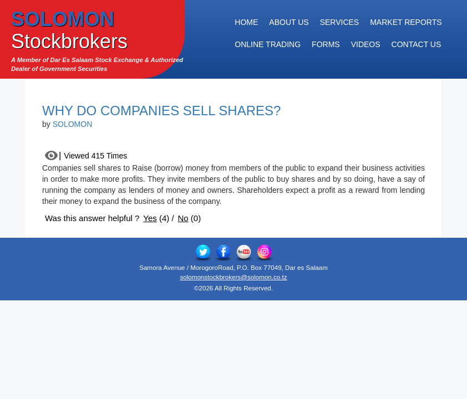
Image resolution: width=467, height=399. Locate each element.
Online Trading (268, 44)
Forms (326, 44)
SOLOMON (73, 124)
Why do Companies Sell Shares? (161, 110)
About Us (288, 22)
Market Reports (405, 22)
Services (339, 22)
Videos (365, 44)
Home (246, 22)
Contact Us (416, 44)
